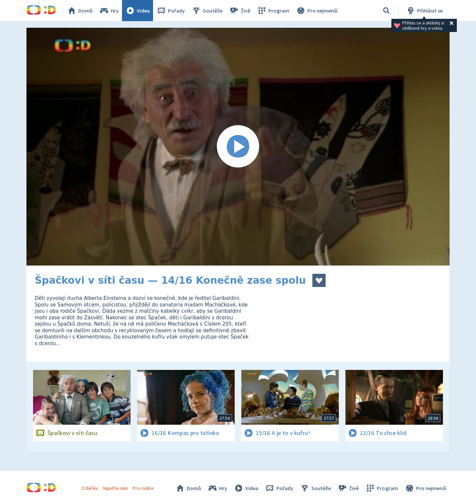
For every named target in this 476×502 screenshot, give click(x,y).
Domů (80, 11)
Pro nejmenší (316, 11)
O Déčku (90, 488)
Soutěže (206, 11)
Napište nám (115, 488)
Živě (239, 11)
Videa (137, 11)
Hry (109, 11)
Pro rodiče (143, 488)
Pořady (170, 11)
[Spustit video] (238, 147)
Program (273, 11)
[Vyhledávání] (386, 10)
